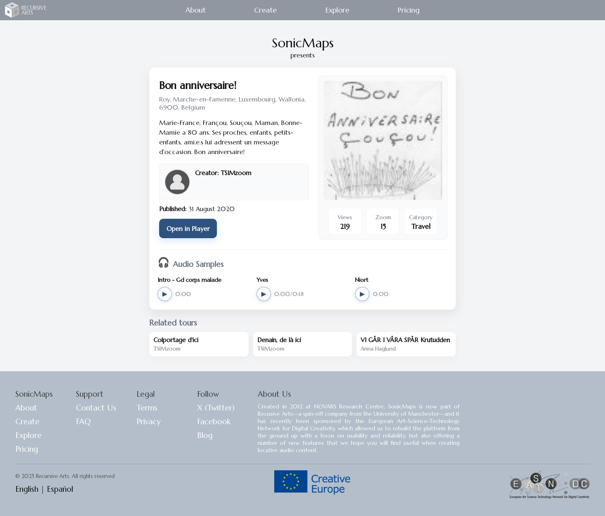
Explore (337, 10)
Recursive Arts (12, 10)
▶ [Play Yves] (263, 293)
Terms (147, 407)
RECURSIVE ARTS (33, 10)
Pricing (409, 10)
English (26, 489)
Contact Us (96, 407)
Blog (204, 435)
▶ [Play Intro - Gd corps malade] (164, 293)
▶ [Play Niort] (362, 293)
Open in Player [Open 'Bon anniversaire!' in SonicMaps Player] (188, 228)
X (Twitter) (216, 407)
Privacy (149, 421)
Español (60, 489)
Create (265, 10)
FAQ (83, 421)
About (195, 10)
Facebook (214, 421)
